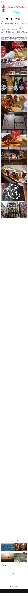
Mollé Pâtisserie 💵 (20, 562)
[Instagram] (1, 1)
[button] (26, 1)
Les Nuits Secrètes (6, 569)
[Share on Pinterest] (8, 565)
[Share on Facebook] (5, 565)
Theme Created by (14, 591)
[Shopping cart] (3, 1)
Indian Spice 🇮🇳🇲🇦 (20, 552)
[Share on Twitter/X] (7, 565)
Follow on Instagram (14, 586)
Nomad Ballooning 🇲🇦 (7, 562)
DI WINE (22, 569)
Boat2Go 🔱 (7, 552)
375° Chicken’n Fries (14, 19)
